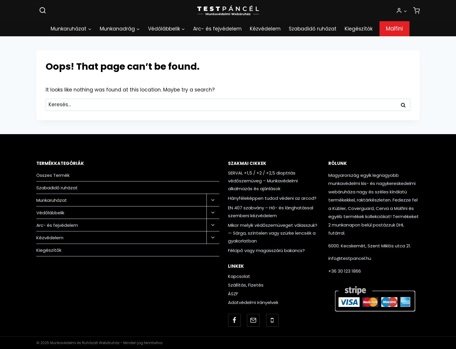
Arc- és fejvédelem (217, 28)
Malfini (394, 29)
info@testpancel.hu (349, 258)
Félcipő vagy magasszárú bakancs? (266, 250)
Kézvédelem (265, 28)
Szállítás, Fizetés (245, 285)
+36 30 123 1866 (344, 271)
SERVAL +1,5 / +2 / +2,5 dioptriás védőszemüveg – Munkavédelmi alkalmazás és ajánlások (263, 181)
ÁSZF (233, 294)
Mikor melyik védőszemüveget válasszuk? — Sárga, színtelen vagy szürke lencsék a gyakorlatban (272, 233)
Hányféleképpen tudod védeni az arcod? (272, 198)
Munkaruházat (51, 200)
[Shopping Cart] (416, 11)
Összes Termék (53, 175)
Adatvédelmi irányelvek (253, 302)
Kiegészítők (359, 28)
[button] (405, 11)
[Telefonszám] (272, 320)
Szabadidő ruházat (312, 28)
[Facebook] (234, 320)
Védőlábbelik (50, 213)
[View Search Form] (42, 10)
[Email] (253, 320)
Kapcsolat (239, 276)
